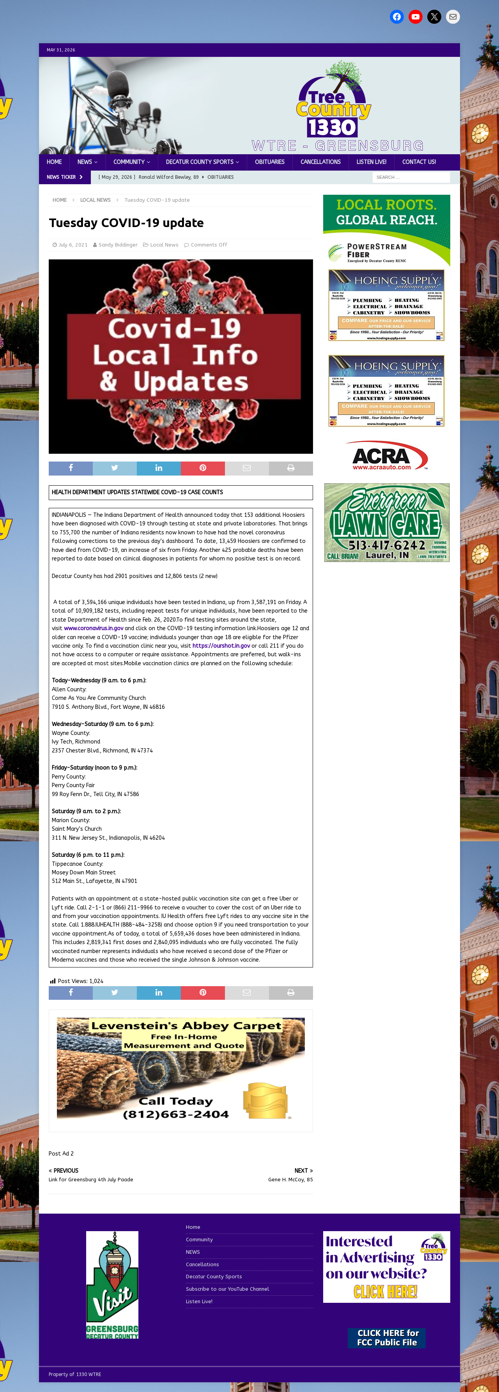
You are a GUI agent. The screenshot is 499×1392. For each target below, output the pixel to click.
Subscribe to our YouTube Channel (227, 1289)
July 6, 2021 (73, 245)
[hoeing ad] (386, 337)
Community (129, 162)
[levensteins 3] (181, 1120)
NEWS (85, 162)
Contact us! (419, 162)
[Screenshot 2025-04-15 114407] (386, 558)
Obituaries (270, 162)
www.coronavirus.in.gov (93, 628)
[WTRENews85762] (386, 422)
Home (54, 162)
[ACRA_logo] (386, 465)
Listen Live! (371, 162)
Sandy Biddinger (118, 245)
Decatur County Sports (200, 162)
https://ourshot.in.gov (221, 646)
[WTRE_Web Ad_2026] (386, 262)
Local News (164, 245)
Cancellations (321, 162)
